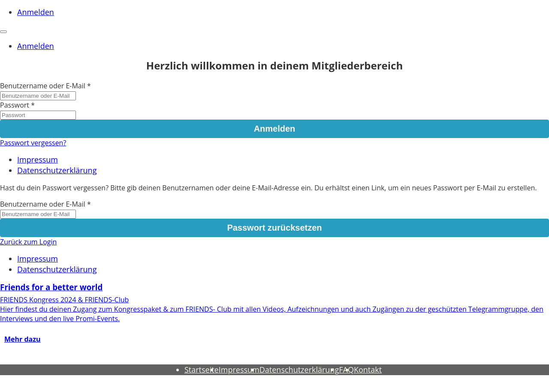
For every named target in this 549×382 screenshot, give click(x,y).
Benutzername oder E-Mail (42, 85)
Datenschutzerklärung (57, 170)
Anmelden (35, 12)
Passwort (14, 105)
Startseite (201, 369)
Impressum (37, 159)
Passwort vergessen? (33, 142)
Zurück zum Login (28, 242)
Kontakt (368, 369)
